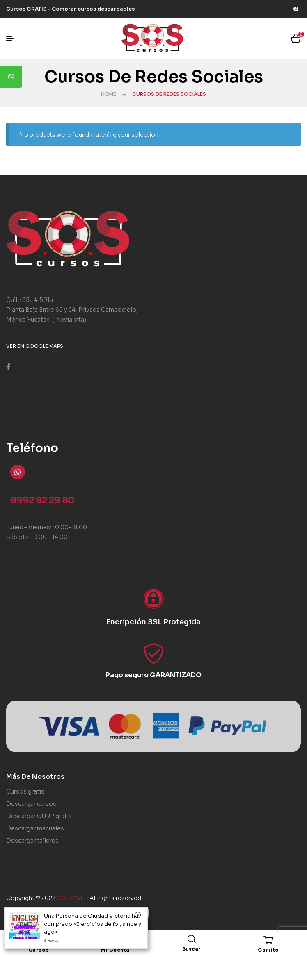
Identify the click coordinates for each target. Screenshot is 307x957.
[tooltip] (11, 77)
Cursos (38, 950)
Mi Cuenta (115, 950)
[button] (70, 9)
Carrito (268, 950)
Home (108, 94)
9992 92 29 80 (42, 500)
